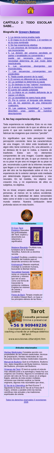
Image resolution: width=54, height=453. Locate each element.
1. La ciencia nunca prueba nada (24, 37)
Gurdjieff (15, 257)
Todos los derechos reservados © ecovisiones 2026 (26, 401)
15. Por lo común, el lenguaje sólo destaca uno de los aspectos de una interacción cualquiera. (30, 103)
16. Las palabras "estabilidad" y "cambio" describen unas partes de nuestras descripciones (30, 111)
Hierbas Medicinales (13, 352)
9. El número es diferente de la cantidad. (27, 79)
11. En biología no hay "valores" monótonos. (29, 84)
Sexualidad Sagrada (20, 272)
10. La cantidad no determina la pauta (26, 82)
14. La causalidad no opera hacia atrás (27, 97)
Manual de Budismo (13, 362)
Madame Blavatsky (19, 247)
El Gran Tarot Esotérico (17, 229)
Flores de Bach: (18, 295)
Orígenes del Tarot (12, 369)
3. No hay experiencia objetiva (22, 45)
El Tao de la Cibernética (14, 385)
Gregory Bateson (29, 31)
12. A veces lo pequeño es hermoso (25, 87)
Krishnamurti (17, 265)
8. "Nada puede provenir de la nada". (26, 76)
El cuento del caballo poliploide (23, 90)
